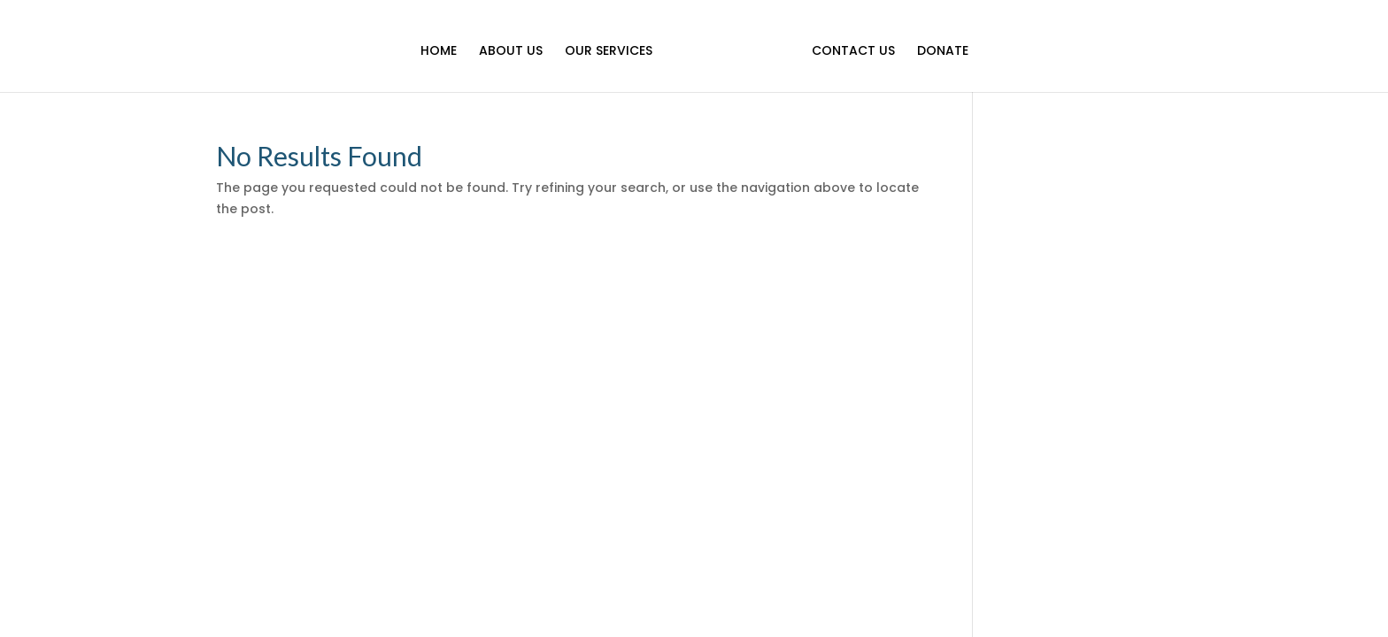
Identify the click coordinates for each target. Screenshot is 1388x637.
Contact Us (853, 51)
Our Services (608, 51)
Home (438, 51)
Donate (942, 51)
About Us (511, 51)
